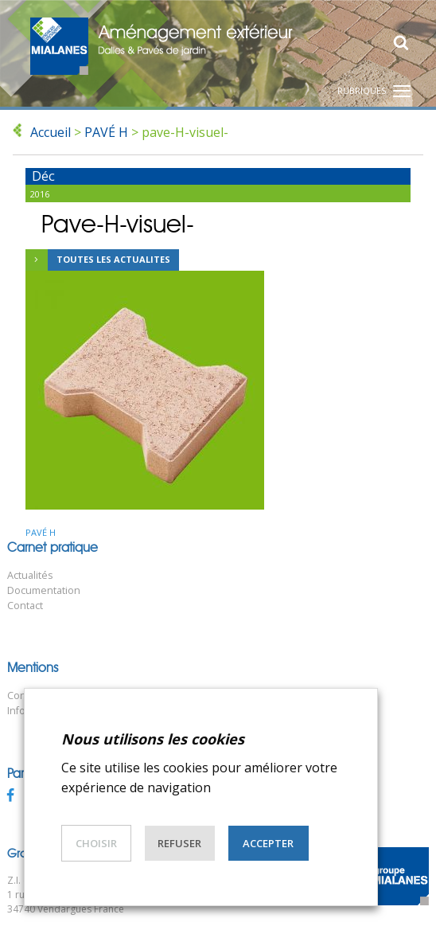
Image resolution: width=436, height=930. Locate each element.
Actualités (30, 575)
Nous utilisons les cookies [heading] (152, 738)
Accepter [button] (268, 843)
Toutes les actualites (97, 260)
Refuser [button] (179, 843)
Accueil (50, 132)
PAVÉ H (106, 132)
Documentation (43, 590)
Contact (25, 605)
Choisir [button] (96, 843)
